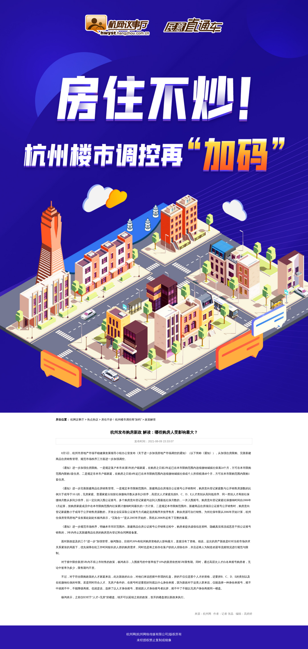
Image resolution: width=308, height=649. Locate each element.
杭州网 (131, 634)
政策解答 (150, 419)
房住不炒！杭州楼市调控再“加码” (121, 419)
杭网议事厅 (77, 419)
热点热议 (92, 419)
